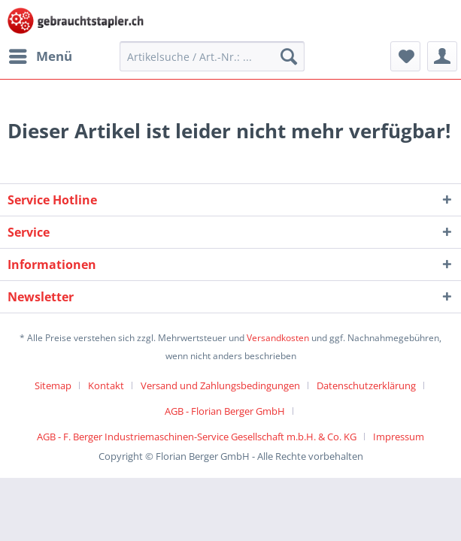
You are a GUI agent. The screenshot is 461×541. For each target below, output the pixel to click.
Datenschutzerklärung (366, 385)
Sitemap (53, 385)
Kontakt (106, 385)
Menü (40, 54)
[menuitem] (40, 56)
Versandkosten (278, 337)
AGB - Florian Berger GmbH (225, 411)
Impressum (398, 436)
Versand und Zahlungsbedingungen (220, 385)
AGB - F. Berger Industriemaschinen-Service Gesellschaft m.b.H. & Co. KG (196, 436)
